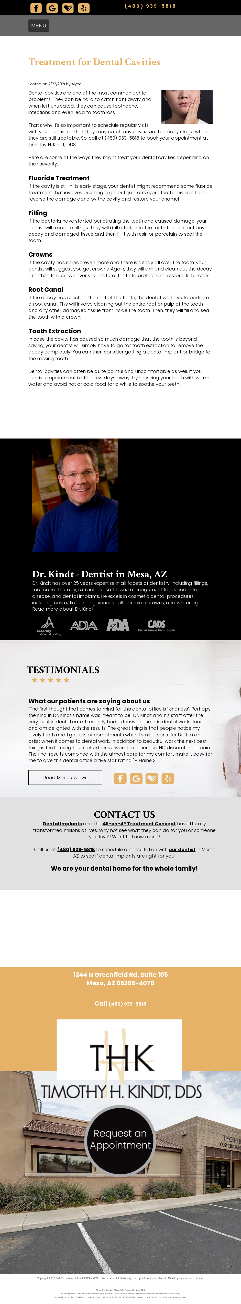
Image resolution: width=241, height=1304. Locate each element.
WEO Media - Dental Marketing (113, 1278)
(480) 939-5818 (150, 6)
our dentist (182, 849)
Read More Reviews (65, 777)
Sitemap (199, 1278)
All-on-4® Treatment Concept (139, 823)
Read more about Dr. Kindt (63, 609)
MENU (38, 25)
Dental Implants (62, 823)
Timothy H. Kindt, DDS (77, 1278)
